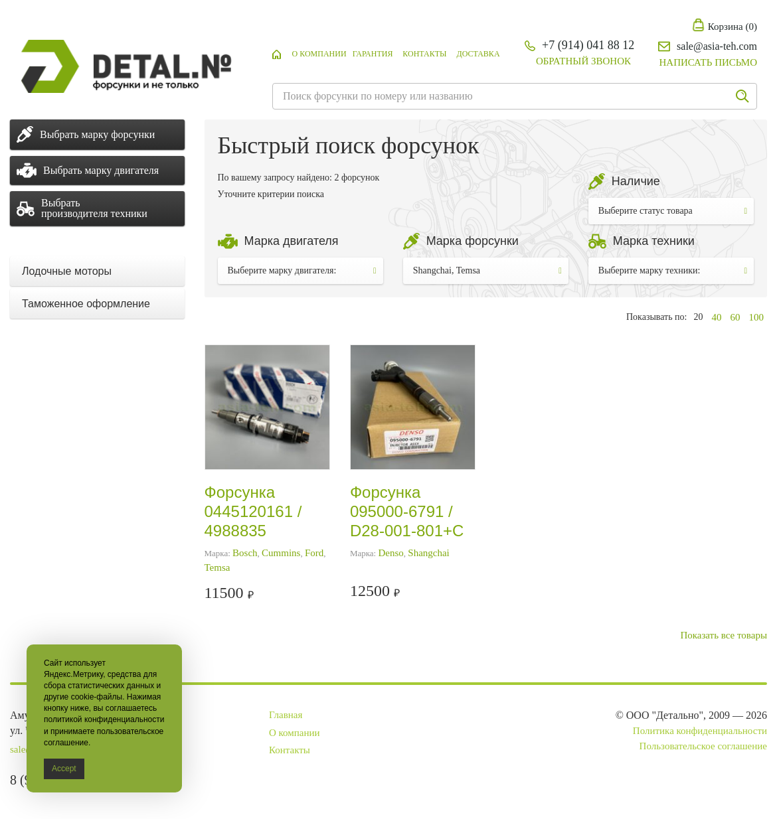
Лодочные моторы (67, 271)
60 (735, 317)
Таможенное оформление (86, 303)
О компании (319, 53)
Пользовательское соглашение (703, 746)
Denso (390, 553)
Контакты (424, 53)
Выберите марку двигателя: (302, 270)
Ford (314, 553)
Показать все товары (723, 635)
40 (717, 317)
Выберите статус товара (672, 211)
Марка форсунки (472, 241)
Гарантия (373, 53)
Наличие (636, 181)
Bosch (245, 553)
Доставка (477, 53)
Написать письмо (708, 62)
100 (756, 317)
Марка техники (654, 241)
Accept (64, 768)
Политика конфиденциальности (700, 730)
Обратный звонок (583, 61)
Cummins (281, 553)
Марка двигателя (291, 241)
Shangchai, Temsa (487, 270)
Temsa (217, 567)
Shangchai (428, 553)
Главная (285, 714)
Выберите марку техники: (672, 270)
